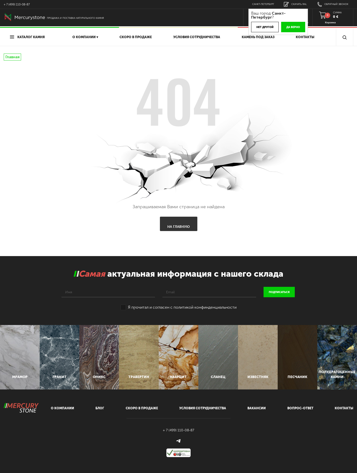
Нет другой (264, 27)
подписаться (279, 292)
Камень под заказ (258, 37)
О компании (62, 408)
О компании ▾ (85, 37)
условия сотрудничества (196, 37)
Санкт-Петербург (263, 4)
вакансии (256, 408)
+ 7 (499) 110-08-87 (17, 4)
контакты (344, 408)
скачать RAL (295, 4)
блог (99, 408)
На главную (178, 227)
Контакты (305, 37)
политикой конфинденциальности (205, 307)
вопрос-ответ (300, 408)
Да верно (293, 27)
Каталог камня (27, 37)
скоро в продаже (135, 37)
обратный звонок (333, 4)
